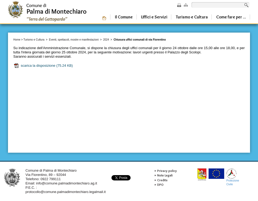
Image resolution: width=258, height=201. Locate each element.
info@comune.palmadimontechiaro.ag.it (66, 183)
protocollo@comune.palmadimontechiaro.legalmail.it (66, 192)
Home (16, 39)
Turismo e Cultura (33, 39)
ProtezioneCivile (232, 177)
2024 (106, 39)
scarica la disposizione (43, 66)
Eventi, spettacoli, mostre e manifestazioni (74, 39)
